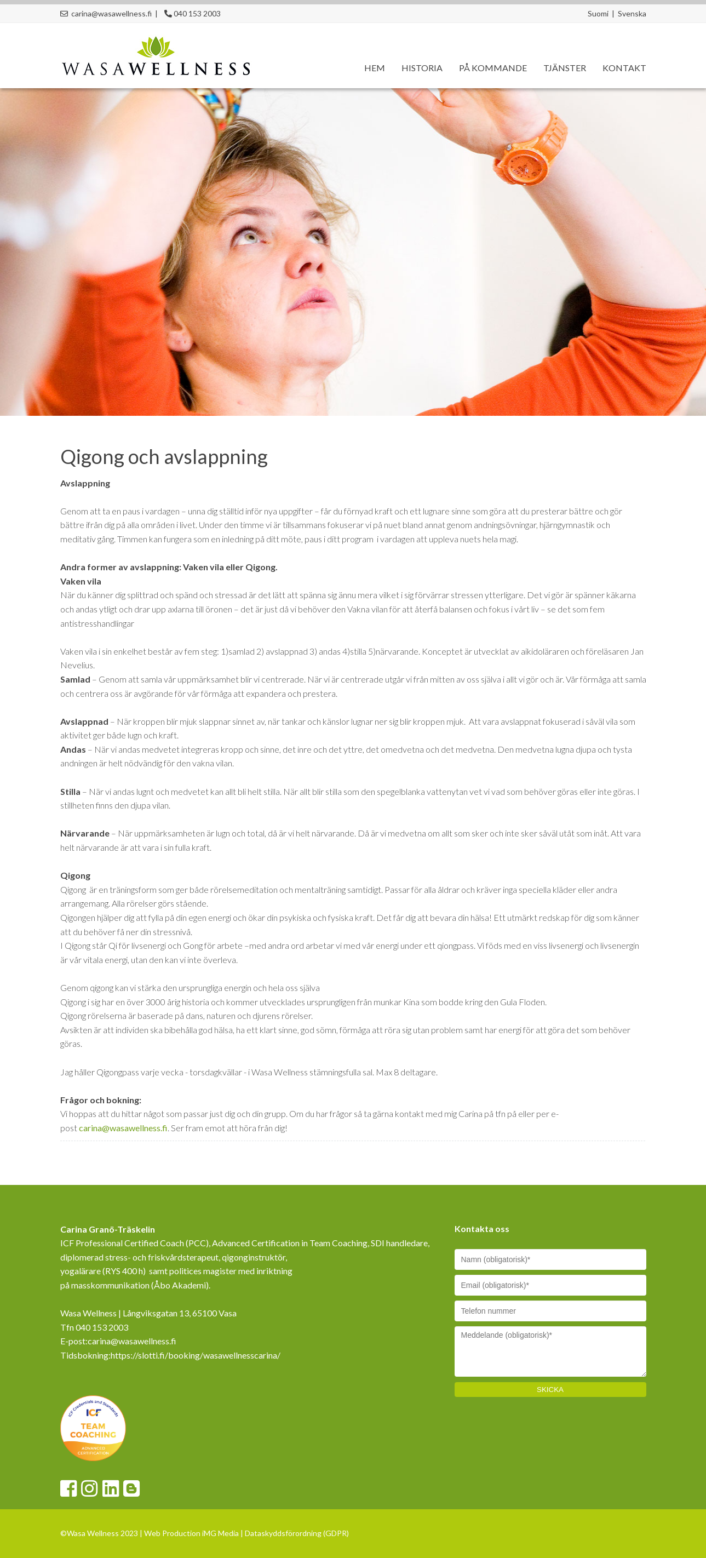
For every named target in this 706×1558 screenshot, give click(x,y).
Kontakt (624, 67)
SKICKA (550, 1389)
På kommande (493, 67)
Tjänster (564, 67)
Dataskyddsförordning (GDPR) (297, 1533)
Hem (374, 67)
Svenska (632, 13)
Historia (422, 67)
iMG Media (220, 1533)
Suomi (598, 13)
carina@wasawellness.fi (123, 1127)
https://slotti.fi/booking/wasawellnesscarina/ (195, 1355)
